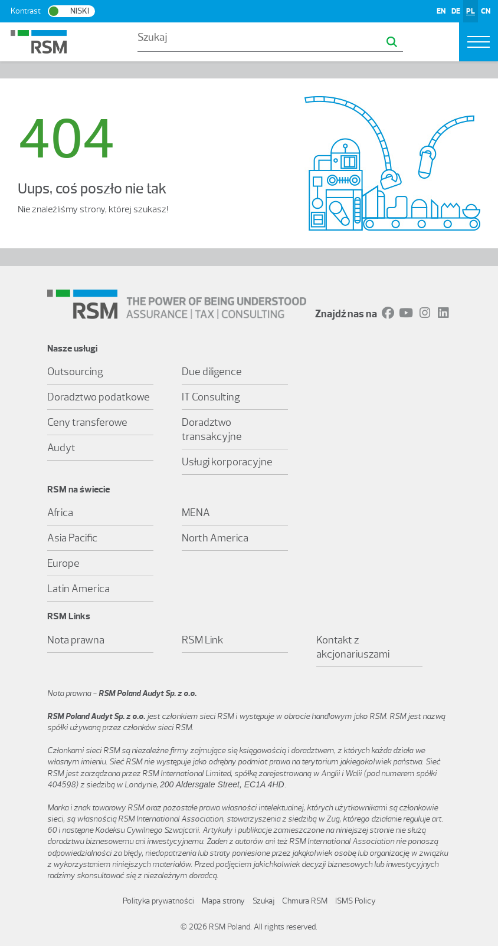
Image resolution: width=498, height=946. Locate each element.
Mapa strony (223, 901)
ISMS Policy (355, 901)
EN (441, 10)
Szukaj (263, 901)
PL (470, 10)
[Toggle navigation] (478, 41)
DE (455, 10)
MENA (196, 512)
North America (215, 537)
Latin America (78, 588)
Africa (60, 512)
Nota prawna (75, 639)
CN (485, 10)
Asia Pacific (72, 537)
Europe (63, 563)
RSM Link (203, 639)
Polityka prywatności (158, 901)
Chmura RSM (304, 901)
